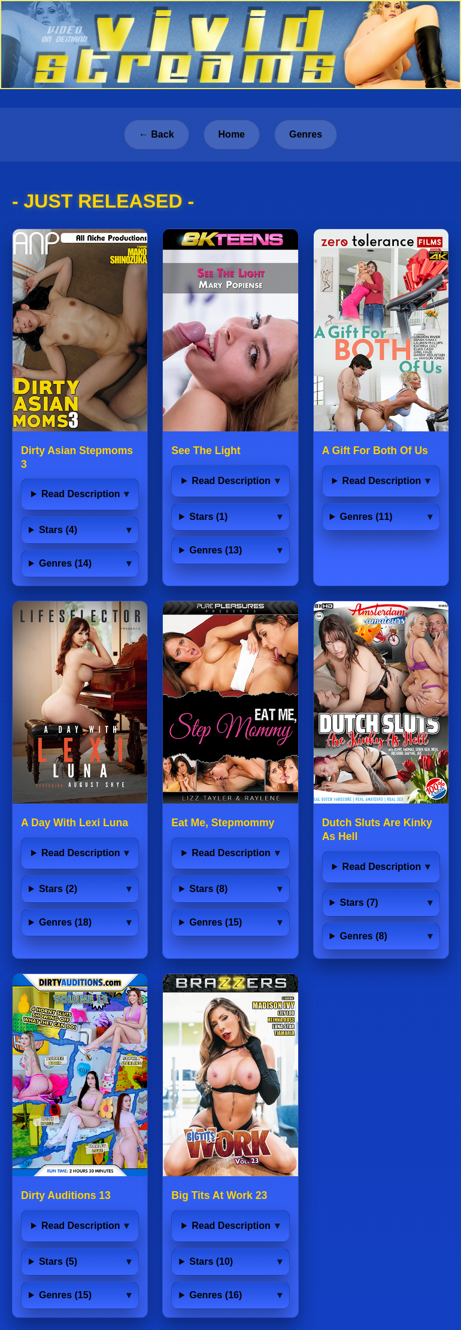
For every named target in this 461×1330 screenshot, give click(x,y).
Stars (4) (58, 530)
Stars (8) (208, 889)
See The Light (205, 450)
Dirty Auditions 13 (66, 1195)
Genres (305, 134)
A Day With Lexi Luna (74, 823)
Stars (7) (359, 902)
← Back (156, 134)
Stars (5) (58, 1261)
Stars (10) (211, 1261)
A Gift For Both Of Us (375, 450)
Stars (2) (58, 889)
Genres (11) (366, 517)
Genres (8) (363, 936)
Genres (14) (65, 563)
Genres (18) (65, 922)
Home (232, 134)
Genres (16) (215, 1295)
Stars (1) (208, 517)
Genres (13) (215, 550)
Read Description (80, 494)
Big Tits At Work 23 (219, 1195)
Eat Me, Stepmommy (222, 823)
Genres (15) (215, 922)
